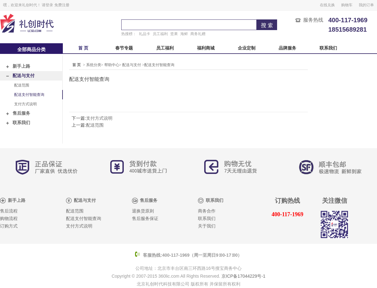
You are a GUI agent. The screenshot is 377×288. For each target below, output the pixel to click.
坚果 (174, 34)
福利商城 (206, 48)
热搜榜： (128, 34)
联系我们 (328, 48)
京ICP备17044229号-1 (243, 276)
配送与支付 (20, 75)
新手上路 (18, 66)
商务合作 (207, 211)
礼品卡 (144, 34)
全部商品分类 (31, 49)
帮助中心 (111, 65)
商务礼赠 (197, 34)
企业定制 (246, 48)
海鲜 (184, 34)
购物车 (346, 5)
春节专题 (124, 48)
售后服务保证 (145, 218)
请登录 (47, 5)
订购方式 (9, 226)
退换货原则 (143, 211)
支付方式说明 (25, 104)
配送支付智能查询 (29, 94)
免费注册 (61, 5)
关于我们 (207, 226)
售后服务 (18, 113)
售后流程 (9, 211)
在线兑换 (327, 5)
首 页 (83, 48)
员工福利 (160, 34)
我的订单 (366, 5)
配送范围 (21, 85)
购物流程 (9, 218)
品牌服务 (287, 48)
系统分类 (93, 65)
